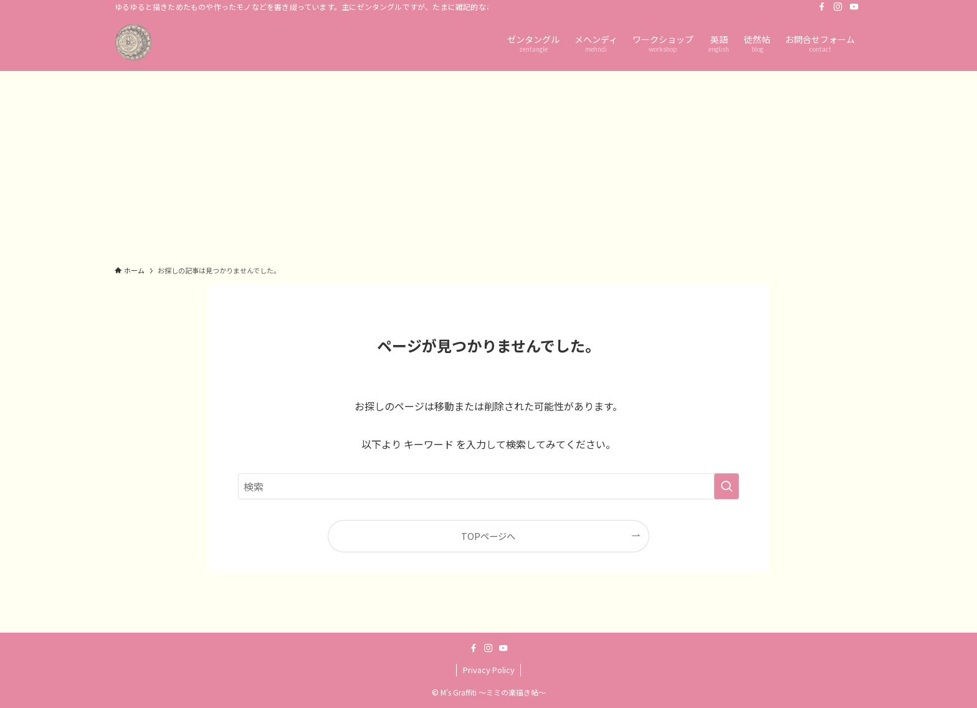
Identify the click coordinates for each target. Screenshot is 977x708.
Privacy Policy (489, 670)
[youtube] (854, 7)
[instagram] (838, 7)
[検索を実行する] (726, 486)
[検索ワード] (488, 486)
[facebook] (822, 7)
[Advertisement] (488, 164)
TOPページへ (488, 535)
